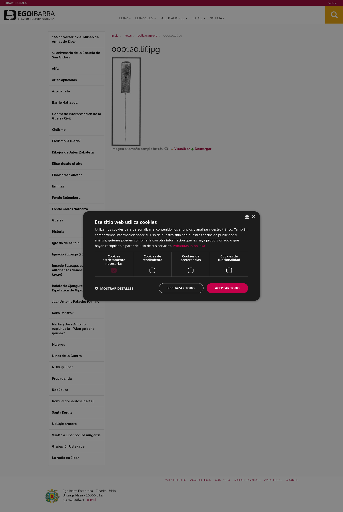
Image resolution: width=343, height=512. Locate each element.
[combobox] (247, 217)
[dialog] (171, 256)
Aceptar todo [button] (227, 288)
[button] (114, 288)
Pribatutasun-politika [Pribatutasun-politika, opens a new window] (189, 245)
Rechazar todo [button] (181, 288)
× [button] (253, 217)
